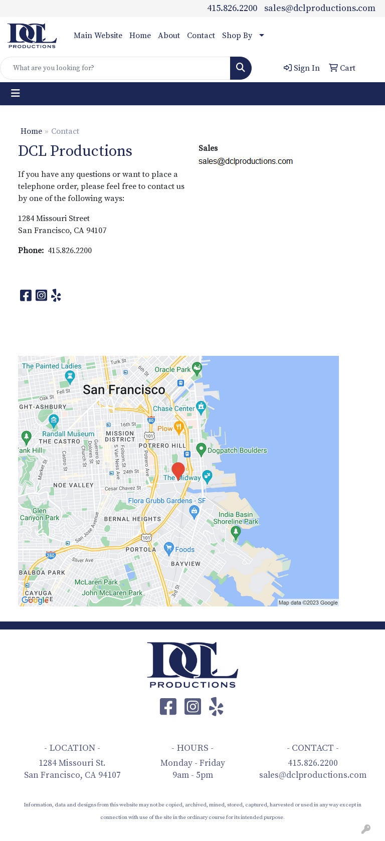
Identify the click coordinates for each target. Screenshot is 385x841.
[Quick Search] (115, 68)
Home (140, 36)
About (169, 36)
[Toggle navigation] (15, 93)
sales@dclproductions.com (319, 8)
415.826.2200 (232, 8)
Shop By (237, 36)
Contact (201, 36)
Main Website (98, 36)
